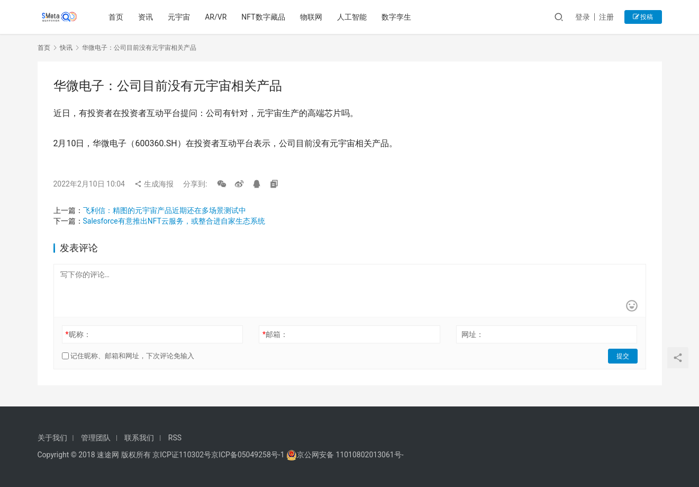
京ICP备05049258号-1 (248, 454)
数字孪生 (396, 17)
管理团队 (96, 437)
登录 (582, 17)
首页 (115, 17)
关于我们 (52, 437)
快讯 (66, 47)
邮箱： (275, 334)
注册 (606, 17)
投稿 (643, 17)
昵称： (77, 334)
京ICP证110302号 (181, 454)
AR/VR (215, 17)
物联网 (311, 17)
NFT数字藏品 (263, 17)
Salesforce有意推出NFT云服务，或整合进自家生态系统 (174, 221)
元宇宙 (179, 17)
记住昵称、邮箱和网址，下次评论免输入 (128, 356)
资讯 (145, 17)
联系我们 (139, 437)
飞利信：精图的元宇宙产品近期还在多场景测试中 (164, 210)
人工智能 (352, 17)
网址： (472, 334)
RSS (174, 437)
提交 (622, 356)
